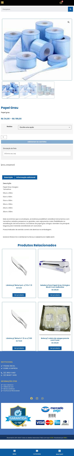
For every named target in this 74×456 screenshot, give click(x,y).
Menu (14, 454)
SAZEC (52, 446)
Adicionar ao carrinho (37, 150)
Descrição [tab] (8, 186)
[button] (68, 31)
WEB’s (65, 446)
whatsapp (59, 454)
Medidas (9, 135)
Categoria (37, 454)
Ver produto (19, 304)
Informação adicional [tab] (25, 186)
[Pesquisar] (70, 18)
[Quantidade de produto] (4, 146)
